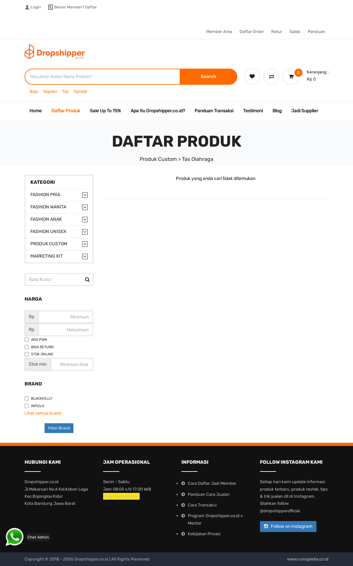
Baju (34, 91)
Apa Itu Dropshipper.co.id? (158, 111)
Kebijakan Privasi (204, 533)
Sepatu (50, 91)
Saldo (295, 31)
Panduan (316, 31)
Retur (276, 31)
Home (35, 111)
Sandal (80, 91)
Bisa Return (39, 347)
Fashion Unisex (48, 231)
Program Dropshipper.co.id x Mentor (215, 519)
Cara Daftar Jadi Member (212, 483)
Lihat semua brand (43, 413)
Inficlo (34, 406)
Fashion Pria (45, 194)
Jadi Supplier (304, 111)
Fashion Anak (46, 219)
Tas (65, 91)
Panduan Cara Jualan (209, 494)
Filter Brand (59, 428)
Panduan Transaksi (214, 111)
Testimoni (253, 111)
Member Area (219, 31)
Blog (277, 111)
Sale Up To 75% (105, 111)
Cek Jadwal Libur (121, 496)
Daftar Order (252, 31)
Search (208, 76)
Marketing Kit (46, 256)
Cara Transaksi (202, 505)
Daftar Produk (65, 111)
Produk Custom (48, 243)
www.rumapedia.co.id (307, 559)
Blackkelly (38, 398)
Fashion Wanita (48, 207)
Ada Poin (36, 340)
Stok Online (39, 354)
